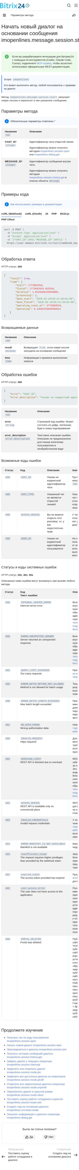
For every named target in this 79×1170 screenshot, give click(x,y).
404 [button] (8, 844)
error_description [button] (18, 439)
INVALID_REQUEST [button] (31, 738)
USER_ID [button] (26, 538)
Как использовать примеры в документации (36, 204)
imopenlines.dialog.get (47, 154)
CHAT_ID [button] (26, 477)
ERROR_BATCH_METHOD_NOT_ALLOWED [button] (42, 684)
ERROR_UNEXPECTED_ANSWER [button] (37, 636)
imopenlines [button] (21, 79)
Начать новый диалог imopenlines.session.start (34, 1045)
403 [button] (8, 803)
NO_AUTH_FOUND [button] (30, 725)
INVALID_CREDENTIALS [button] (34, 820)
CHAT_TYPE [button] (27, 494)
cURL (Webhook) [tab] (11, 213)
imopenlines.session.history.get (46, 177)
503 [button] (8, 670)
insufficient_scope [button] (34, 854)
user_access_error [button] (33, 888)
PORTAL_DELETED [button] (31, 939)
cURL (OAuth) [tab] (33, 213)
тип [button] (8, 135)
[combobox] (66, 5)
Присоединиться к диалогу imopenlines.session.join (37, 1049)
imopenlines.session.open (55, 151)
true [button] (42, 347)
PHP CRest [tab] (8, 219)
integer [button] (11, 145)
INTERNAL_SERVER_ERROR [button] (36, 602)
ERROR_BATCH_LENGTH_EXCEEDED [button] (40, 701)
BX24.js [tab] (64, 213)
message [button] (54, 181)
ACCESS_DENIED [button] (30, 514)
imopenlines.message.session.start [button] (33, 97)
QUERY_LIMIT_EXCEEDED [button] (35, 670)
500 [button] (8, 602)
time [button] (8, 361)
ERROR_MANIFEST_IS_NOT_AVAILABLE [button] (43, 844)
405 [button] (8, 684)
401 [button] (8, 725)
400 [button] (8, 477)
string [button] (10, 425)
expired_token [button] (30, 874)
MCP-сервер (44, 63)
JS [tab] (46, 213)
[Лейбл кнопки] (76, 5)
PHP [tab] (54, 213)
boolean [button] (11, 351)
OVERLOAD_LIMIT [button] (31, 759)
